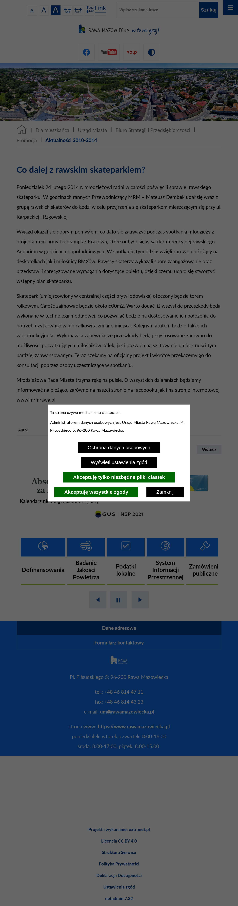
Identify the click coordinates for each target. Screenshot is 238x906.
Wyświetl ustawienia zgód (119, 462)
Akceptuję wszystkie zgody (96, 492)
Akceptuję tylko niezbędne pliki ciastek (119, 477)
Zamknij (165, 492)
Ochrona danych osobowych (119, 447)
